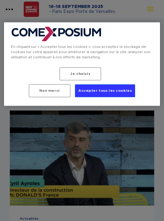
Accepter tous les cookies (105, 90)
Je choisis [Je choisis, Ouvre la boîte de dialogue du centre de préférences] (80, 74)
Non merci (49, 90)
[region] (82, 64)
